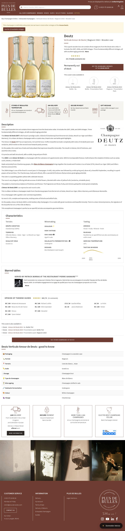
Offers (77, 13)
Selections (61, 13)
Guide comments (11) (75, 59)
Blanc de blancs (67, 378)
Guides (37, 515)
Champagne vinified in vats (71, 383)
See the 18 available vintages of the (102, 67)
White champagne (68, 393)
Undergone (66, 388)
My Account (39, 501)
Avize (76, 364)
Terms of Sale (39, 505)
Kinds (46, 13)
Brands (40, 13)
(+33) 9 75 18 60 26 (10, 498)
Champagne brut (67, 373)
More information (15, 433)
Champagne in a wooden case (72, 354)
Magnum (65, 359)
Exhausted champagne (42, 511)
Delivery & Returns (41, 508)
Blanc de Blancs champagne (43, 164)
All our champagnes (27, 13)
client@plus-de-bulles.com (13, 505)
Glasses (70, 13)
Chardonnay (66, 398)
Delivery (38, 498)
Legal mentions (72, 498)
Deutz (14, 142)
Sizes (52, 13)
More (87, 51)
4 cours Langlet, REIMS (11, 519)
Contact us (10, 510)
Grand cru (65, 369)
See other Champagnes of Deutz (62, 340)
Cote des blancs (67, 364)
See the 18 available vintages (14, 29)
